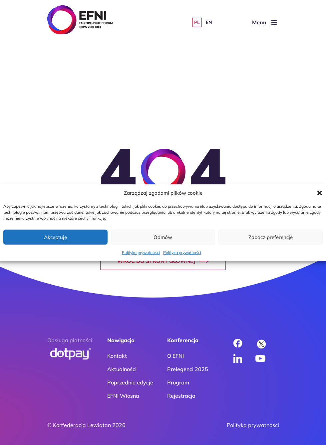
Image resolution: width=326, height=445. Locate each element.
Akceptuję (55, 237)
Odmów (163, 237)
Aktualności (122, 369)
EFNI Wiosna (123, 395)
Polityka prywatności (141, 252)
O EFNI (175, 355)
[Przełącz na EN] (209, 22)
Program (178, 382)
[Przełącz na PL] (197, 22)
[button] (319, 193)
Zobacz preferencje (270, 237)
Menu (264, 22)
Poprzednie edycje (130, 382)
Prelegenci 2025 (187, 369)
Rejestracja (181, 395)
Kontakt (117, 355)
